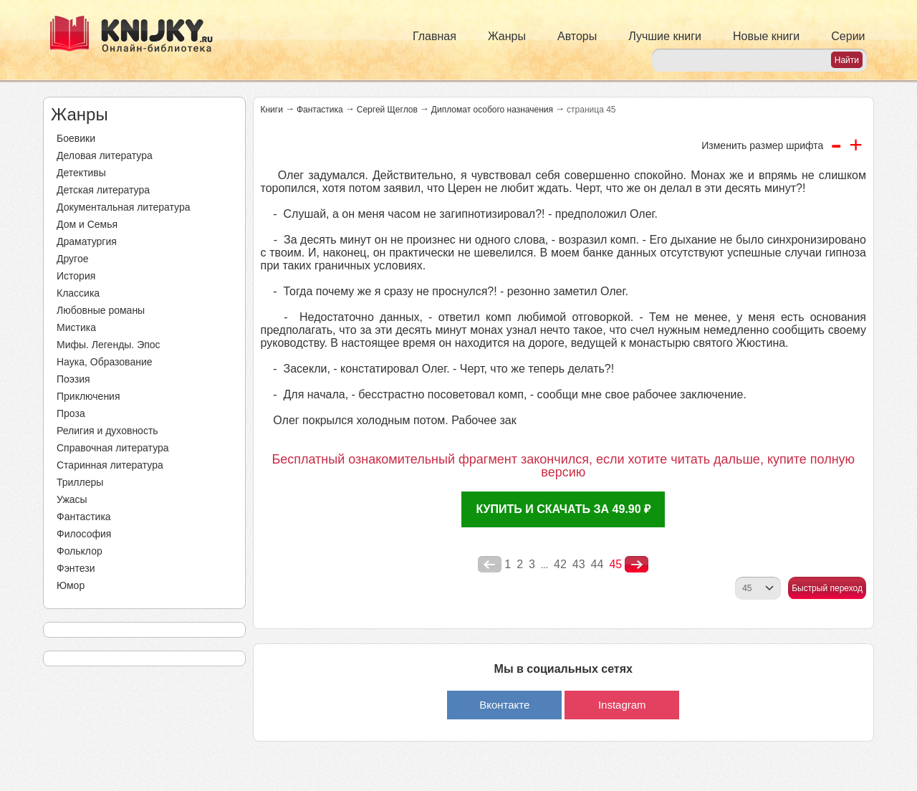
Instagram (622, 705)
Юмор (71, 585)
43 (578, 564)
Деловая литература (105, 155)
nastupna (636, 564)
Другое (72, 258)
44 (597, 564)
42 (560, 564)
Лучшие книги (664, 36)
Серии (848, 36)
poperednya (489, 564)
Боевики (76, 138)
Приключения (88, 396)
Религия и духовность (107, 430)
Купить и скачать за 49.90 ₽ (563, 509)
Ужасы (72, 499)
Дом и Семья (87, 224)
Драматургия (87, 241)
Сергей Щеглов (387, 110)
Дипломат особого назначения (492, 110)
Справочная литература (113, 448)
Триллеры (80, 482)
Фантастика (84, 516)
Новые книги (766, 36)
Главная (434, 36)
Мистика (76, 327)
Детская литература (103, 190)
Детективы (81, 172)
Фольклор (79, 551)
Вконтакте (504, 705)
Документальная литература (123, 207)
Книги (272, 110)
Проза (71, 413)
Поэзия (73, 379)
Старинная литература (110, 465)
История (76, 276)
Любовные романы (101, 310)
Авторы (577, 36)
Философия (84, 534)
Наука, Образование (105, 362)
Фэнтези (76, 568)
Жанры (507, 36)
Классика (78, 293)
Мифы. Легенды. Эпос (108, 344)
